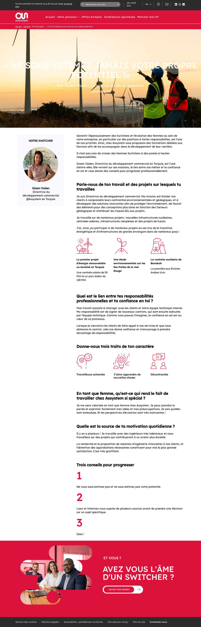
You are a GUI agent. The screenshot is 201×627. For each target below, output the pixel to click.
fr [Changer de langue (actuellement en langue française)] (147, 4)
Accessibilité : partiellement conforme (83, 622)
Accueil (50, 16)
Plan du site (139, 622)
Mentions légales (50, 622)
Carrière (26, 26)
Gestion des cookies (26, 622)
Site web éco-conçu (118, 622)
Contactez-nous (158, 622)
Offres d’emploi (92, 16)
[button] (118, 4)
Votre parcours (67, 16)
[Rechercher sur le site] (101, 4)
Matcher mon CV (148, 16)
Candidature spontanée (119, 16)
